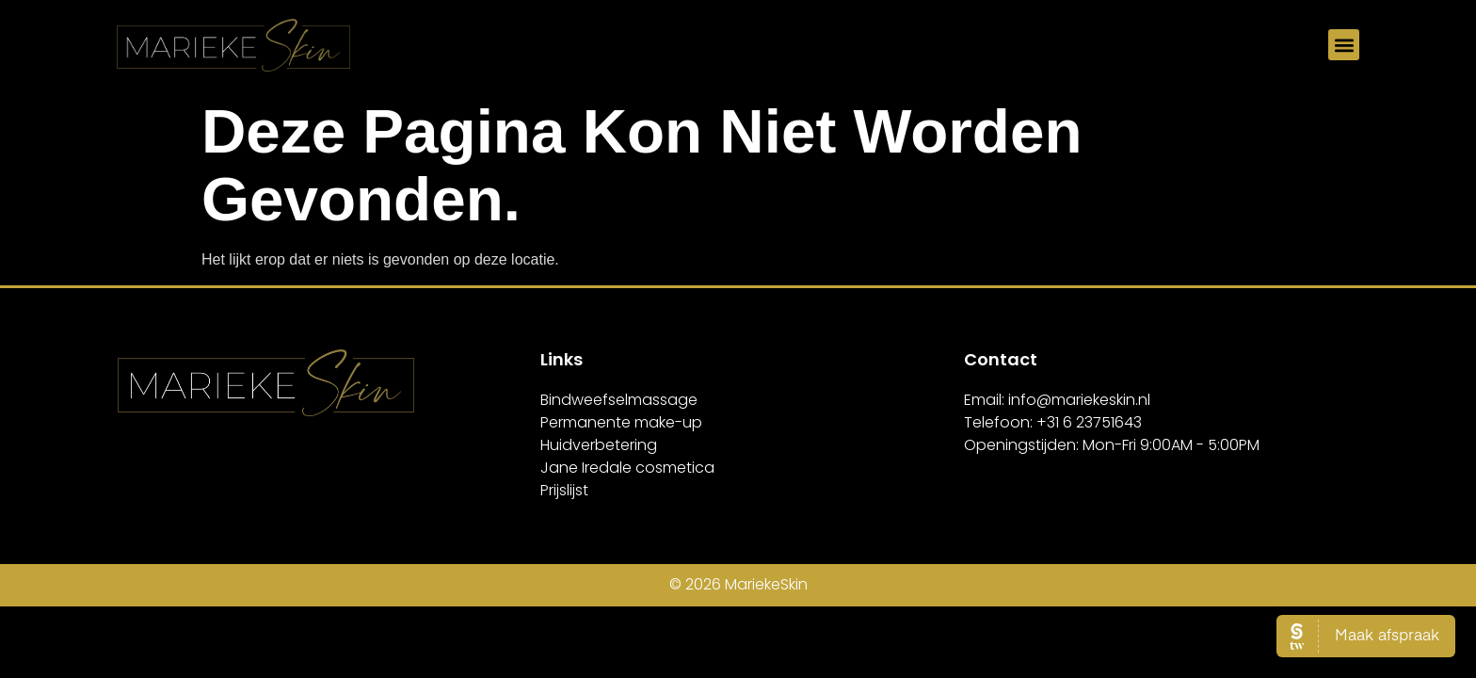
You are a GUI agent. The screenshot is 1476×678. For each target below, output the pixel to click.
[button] (1343, 44)
